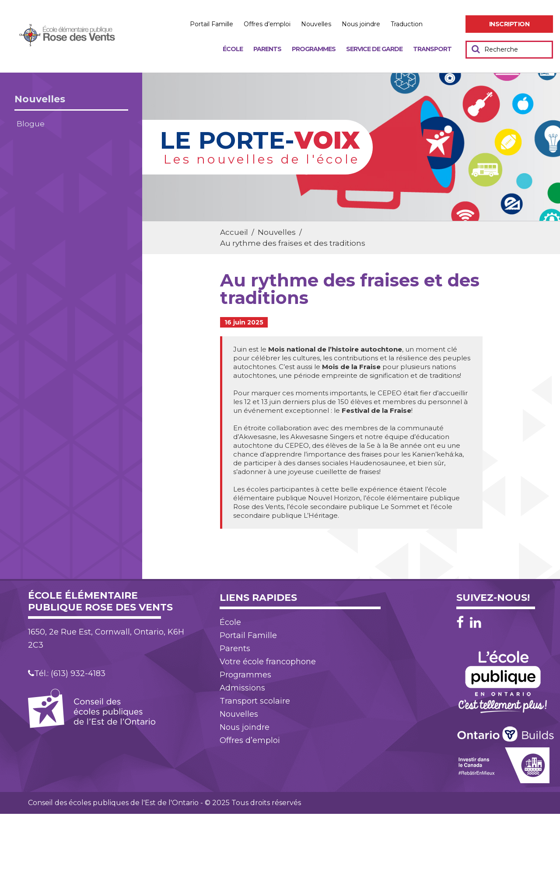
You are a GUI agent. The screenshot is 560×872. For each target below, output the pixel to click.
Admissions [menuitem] (242, 688)
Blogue (31, 123)
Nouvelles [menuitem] (316, 24)
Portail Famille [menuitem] (211, 24)
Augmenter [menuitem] (437, 24)
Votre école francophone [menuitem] (268, 661)
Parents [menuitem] (267, 49)
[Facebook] (462, 622)
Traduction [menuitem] (407, 24)
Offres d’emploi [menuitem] (267, 24)
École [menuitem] (233, 49)
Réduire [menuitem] (456, 24)
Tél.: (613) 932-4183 (66, 673)
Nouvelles (39, 99)
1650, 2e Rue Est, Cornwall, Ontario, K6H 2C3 (106, 638)
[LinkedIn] (475, 622)
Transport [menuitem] (432, 49)
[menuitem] (509, 24)
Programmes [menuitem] (314, 49)
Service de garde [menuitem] (374, 49)
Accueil (234, 232)
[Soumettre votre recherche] (476, 49)
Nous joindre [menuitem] (361, 24)
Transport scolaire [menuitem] (255, 701)
